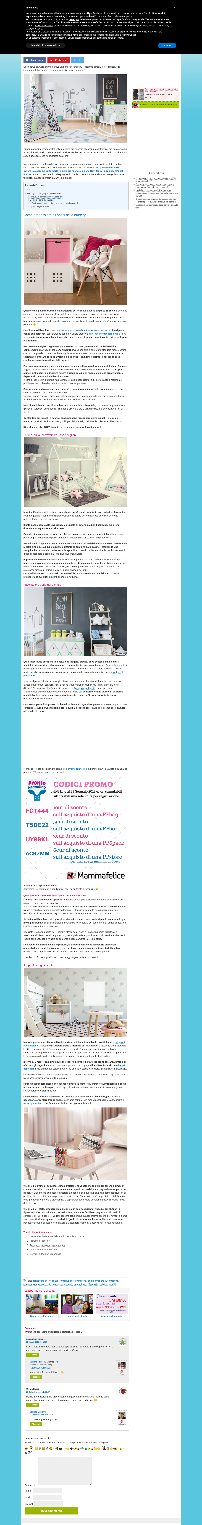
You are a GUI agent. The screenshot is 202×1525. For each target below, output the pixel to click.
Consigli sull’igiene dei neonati (45, 1254)
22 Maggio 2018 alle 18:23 (36, 1342)
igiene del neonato (62, 1284)
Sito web (29, 1504)
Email (28, 1497)
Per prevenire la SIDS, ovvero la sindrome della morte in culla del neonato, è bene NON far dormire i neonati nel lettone (73, 171)
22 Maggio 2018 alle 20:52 (40, 1367)
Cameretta (81, 1280)
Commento (31, 1485)
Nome (28, 1490)
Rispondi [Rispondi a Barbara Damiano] (36, 1424)
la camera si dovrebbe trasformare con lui (84, 330)
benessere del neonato (45, 1280)
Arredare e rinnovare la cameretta (47, 1245)
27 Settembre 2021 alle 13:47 (38, 1392)
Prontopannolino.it (84, 688)
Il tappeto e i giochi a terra (39, 206)
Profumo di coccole (40, 1240)
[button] (174, 7)
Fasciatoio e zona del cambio (41, 200)
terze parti (74, 19)
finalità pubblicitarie (44, 25)
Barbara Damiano (38, 1412)
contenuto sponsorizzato (37, 1284)
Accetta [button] (167, 45)
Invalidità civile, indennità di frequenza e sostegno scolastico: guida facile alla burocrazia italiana (157, 193)
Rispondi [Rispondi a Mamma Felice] (36, 1377)
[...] (155, 97)
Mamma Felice (37, 1362)
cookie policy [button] (125, 16)
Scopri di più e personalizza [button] (45, 45)
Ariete (58, 1362)
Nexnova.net (154, 1520)
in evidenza (80, 1284)
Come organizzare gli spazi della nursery (43, 193)
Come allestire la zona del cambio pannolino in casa (57, 1236)
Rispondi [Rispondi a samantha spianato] (33, 1355)
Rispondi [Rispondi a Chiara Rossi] (33, 1405)
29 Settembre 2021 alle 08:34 (41, 1415)
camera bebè (66, 1280)
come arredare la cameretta (103, 1280)
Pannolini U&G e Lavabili (102, 1284)
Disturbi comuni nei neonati (44, 1249)
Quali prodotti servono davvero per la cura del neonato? (55, 203)
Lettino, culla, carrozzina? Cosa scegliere (46, 197)
